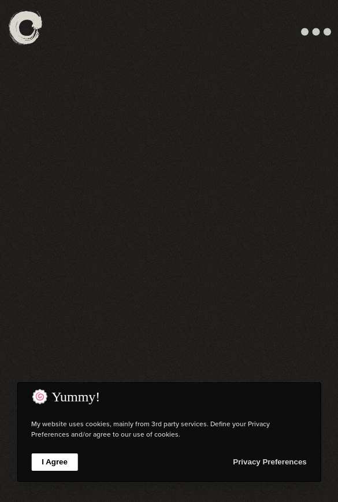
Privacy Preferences (269, 461)
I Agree (55, 461)
